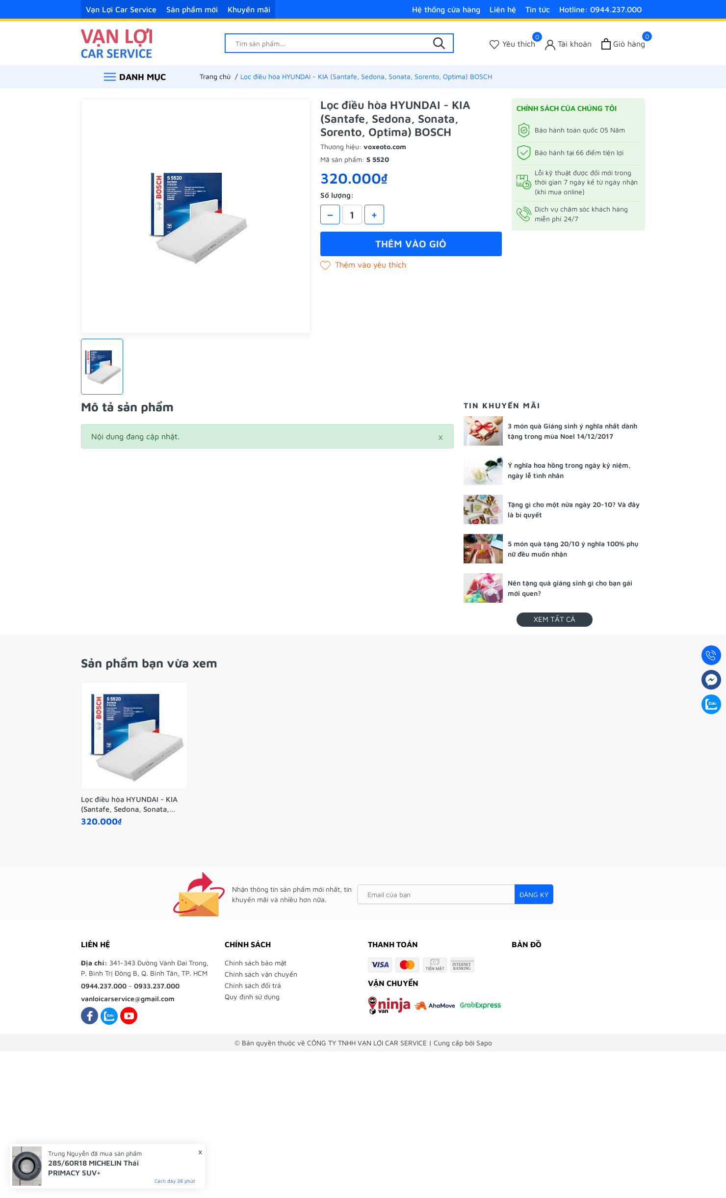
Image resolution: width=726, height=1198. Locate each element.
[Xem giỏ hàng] (623, 44)
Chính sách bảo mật (255, 962)
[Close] (440, 436)
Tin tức (537, 9)
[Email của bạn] (455, 894)
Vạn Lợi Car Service (121, 9)
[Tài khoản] (568, 44)
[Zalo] (109, 1015)
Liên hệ (503, 9)
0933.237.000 (157, 986)
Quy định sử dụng (252, 996)
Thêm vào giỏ (410, 243)
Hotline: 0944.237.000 (600, 9)
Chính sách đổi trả (253, 985)
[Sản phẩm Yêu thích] (512, 44)
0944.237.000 (104, 986)
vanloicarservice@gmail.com (128, 998)
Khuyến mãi (249, 9)
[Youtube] (128, 1015)
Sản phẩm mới (192, 9)
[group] (195, 216)
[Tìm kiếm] (439, 43)
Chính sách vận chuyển (261, 974)
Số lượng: (337, 195)
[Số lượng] (352, 214)
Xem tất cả (554, 619)
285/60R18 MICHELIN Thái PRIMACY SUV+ (93, 1168)
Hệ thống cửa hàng (446, 9)
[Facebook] (89, 1015)
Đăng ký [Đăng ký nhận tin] (533, 894)
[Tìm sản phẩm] (339, 43)
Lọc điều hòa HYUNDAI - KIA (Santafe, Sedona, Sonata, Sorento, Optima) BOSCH (129, 804)
